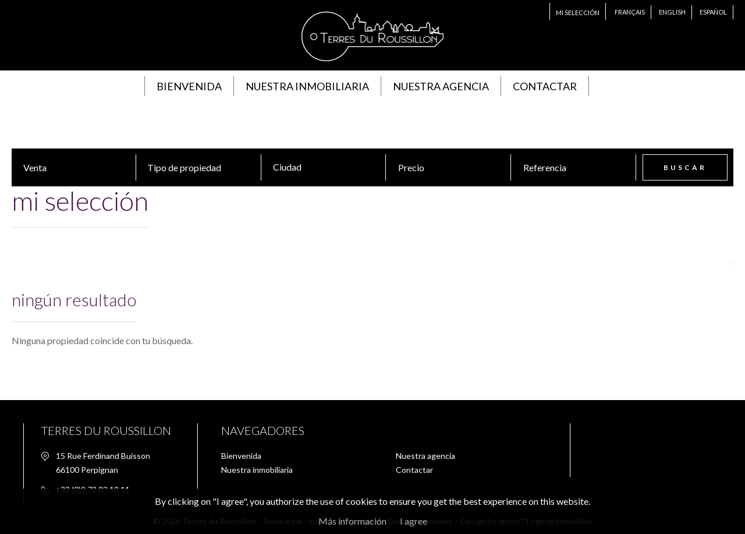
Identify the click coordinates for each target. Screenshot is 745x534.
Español (713, 12)
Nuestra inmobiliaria (307, 86)
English (672, 12)
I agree (413, 520)
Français (630, 12)
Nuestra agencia (441, 86)
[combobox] (326, 167)
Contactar (545, 86)
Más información (352, 520)
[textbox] (329, 167)
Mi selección (577, 12)
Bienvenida (189, 86)
